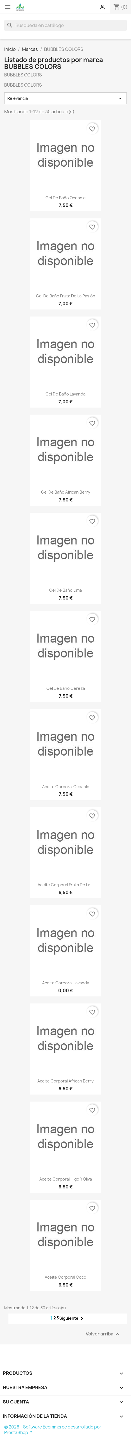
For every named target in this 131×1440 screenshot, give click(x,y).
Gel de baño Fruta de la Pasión (65, 296)
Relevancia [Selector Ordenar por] (65, 98)
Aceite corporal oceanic (65, 786)
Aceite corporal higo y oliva (65, 1179)
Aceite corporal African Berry (65, 1081)
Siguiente (72, 1318)
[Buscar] (65, 25)
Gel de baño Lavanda (65, 394)
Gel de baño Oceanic (65, 197)
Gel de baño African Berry (65, 492)
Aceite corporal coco (65, 1277)
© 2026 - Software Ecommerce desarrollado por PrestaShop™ (52, 1430)
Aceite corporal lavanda (65, 982)
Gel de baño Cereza (65, 688)
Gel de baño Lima (65, 590)
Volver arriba (103, 1334)
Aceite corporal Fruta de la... (66, 884)
